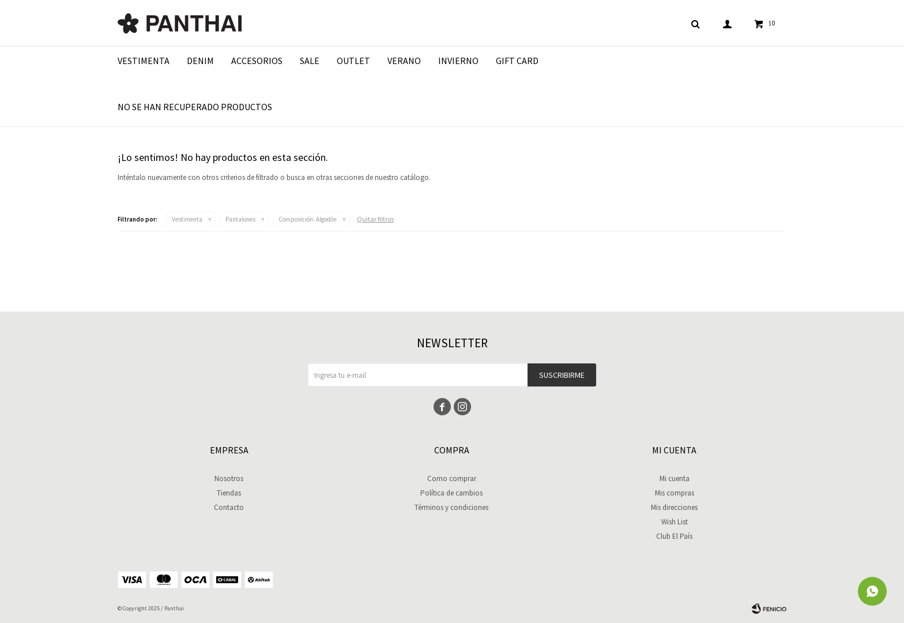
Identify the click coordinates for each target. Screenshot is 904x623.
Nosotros (228, 478)
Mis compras (674, 493)
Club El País (674, 536)
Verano (404, 60)
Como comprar (451, 478)
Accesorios (256, 60)
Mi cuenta (675, 478)
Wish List (674, 522)
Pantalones (240, 219)
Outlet (353, 60)
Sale (309, 60)
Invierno (458, 60)
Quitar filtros (375, 219)
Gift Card (517, 60)
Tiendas (229, 493)
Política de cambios (451, 493)
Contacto (229, 507)
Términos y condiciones (451, 507)
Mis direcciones (674, 507)
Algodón (307, 219)
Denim (200, 60)
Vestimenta (144, 60)
